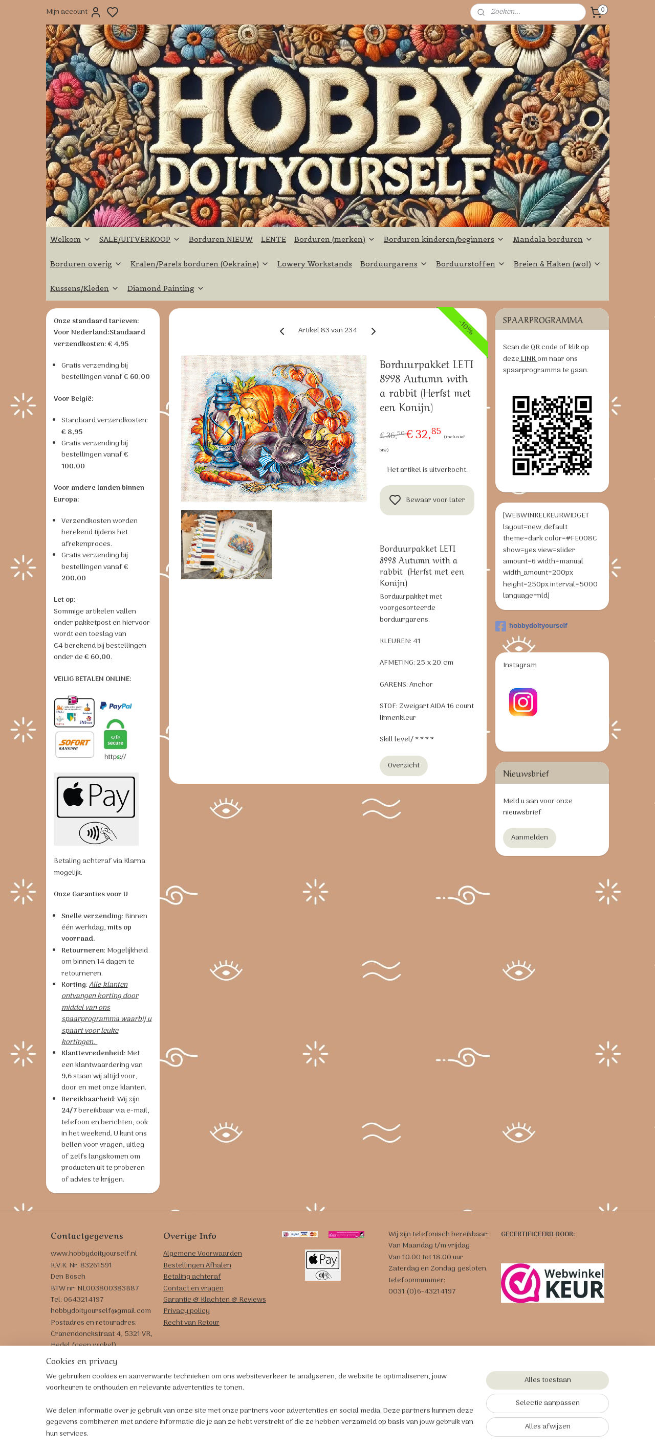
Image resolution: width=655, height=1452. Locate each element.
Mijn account (74, 12)
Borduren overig (86, 263)
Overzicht (404, 766)
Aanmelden (529, 838)
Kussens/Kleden (84, 288)
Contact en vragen (193, 1289)
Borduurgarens (394, 263)
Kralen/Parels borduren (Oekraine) (199, 263)
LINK (528, 359)
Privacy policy (186, 1311)
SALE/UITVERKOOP (140, 239)
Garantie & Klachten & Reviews (214, 1300)
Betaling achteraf (192, 1277)
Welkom (70, 239)
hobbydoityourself (531, 626)
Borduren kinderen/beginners (444, 239)
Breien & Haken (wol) (557, 263)
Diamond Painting (166, 288)
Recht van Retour (191, 1323)
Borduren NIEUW (221, 239)
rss (385, 1433)
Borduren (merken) (335, 239)
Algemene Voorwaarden (202, 1254)
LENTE (273, 239)
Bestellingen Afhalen (197, 1266)
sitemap (369, 1433)
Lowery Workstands (314, 263)
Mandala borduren (553, 239)
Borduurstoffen (471, 263)
